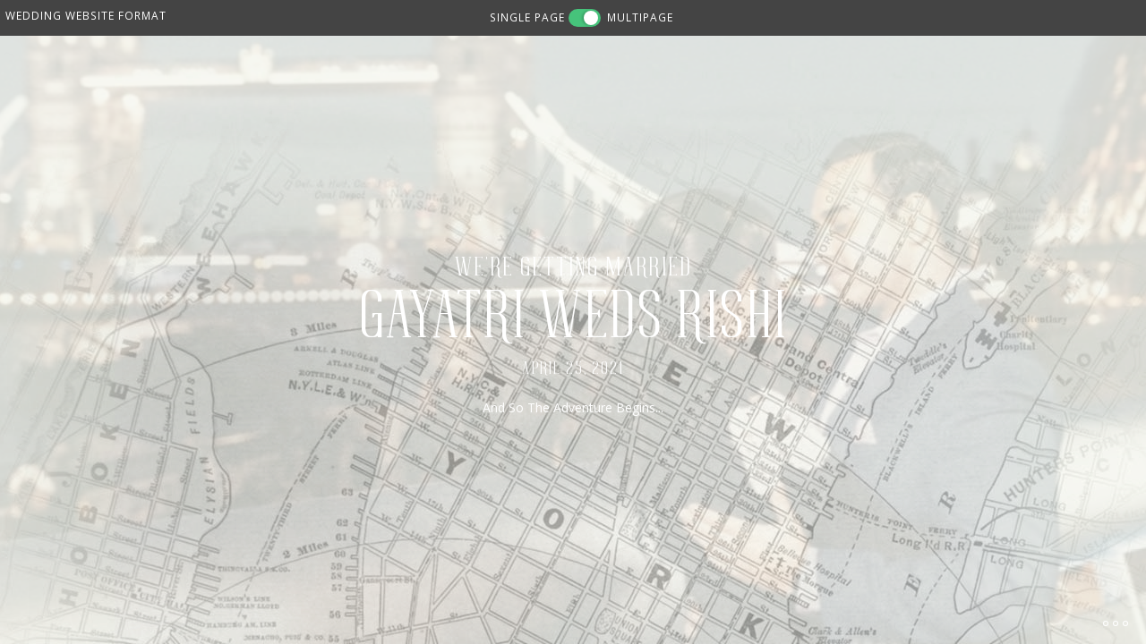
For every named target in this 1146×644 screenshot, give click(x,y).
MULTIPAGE (640, 17)
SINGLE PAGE (527, 17)
